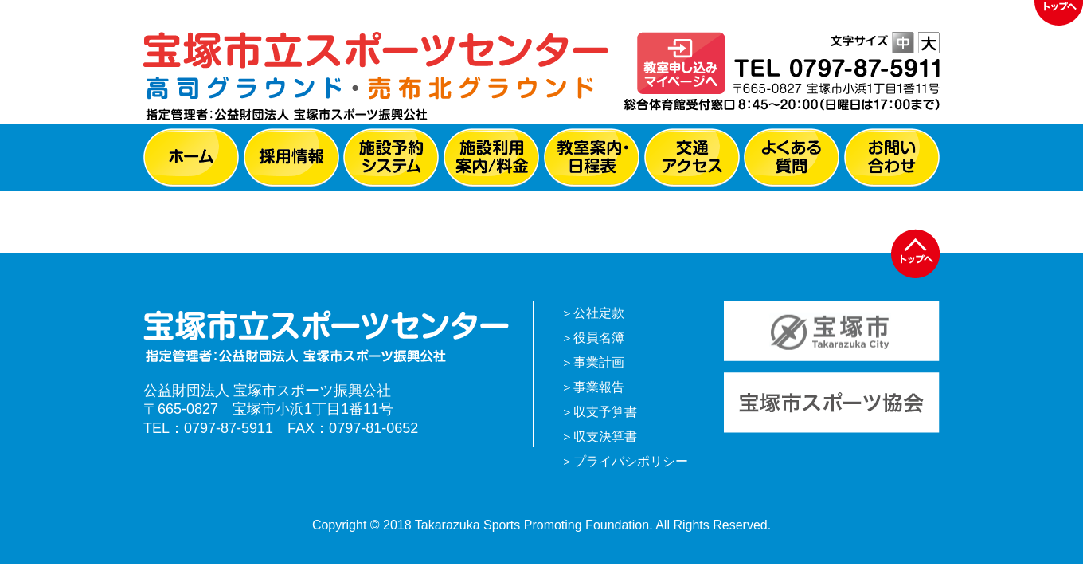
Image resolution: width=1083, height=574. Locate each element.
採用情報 (291, 157)
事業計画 (598, 362)
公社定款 (598, 313)
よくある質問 (791, 157)
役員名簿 (598, 337)
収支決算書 (605, 436)
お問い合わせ (892, 157)
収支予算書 (605, 412)
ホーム (191, 157)
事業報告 (598, 387)
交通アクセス (692, 157)
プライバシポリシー (630, 461)
